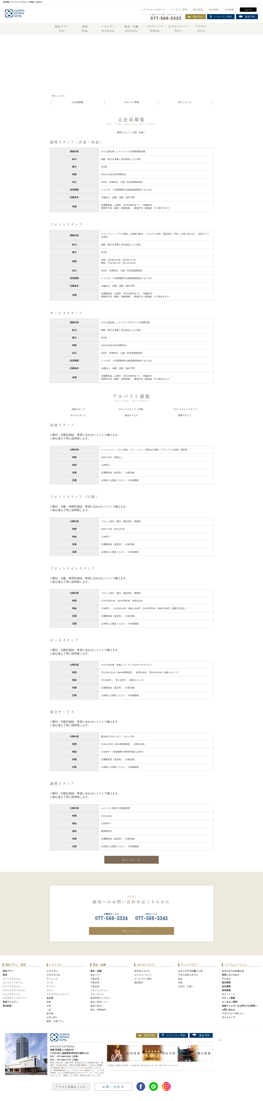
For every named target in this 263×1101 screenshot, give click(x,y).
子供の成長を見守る (188, 975)
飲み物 (50, 1013)
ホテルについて (177, 29)
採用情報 (213, 9)
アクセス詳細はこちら (70, 1086)
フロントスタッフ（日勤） (131, 409)
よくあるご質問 (179, 9)
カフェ (50, 990)
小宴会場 (94, 986)
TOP (53, 96)
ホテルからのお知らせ (153, 9)
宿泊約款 (7, 1005)
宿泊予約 (195, 16)
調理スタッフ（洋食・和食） (131, 132)
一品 (49, 1009)
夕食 (49, 1005)
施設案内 (138, 982)
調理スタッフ (184, 415)
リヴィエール (53, 975)
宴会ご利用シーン (99, 1002)
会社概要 (229, 9)
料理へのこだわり (231, 975)
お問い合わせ (228, 1009)
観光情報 (198, 9)
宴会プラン (95, 975)
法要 (180, 982)
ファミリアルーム (11, 986)
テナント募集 (228, 998)
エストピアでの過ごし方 (190, 971)
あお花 (50, 998)
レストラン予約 (173, 1035)
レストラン (108, 29)
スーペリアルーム (11, 978)
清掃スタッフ (78, 409)
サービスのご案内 (143, 978)
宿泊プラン (61, 29)
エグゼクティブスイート (15, 998)
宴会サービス (131, 415)
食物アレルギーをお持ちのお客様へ (239, 1005)
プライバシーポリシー (233, 1013)
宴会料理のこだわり (100, 998)
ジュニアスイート (11, 994)
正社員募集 (77, 102)
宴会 (180, 978)
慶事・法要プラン (55, 1021)
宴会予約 (201, 1035)
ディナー (51, 986)
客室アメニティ (10, 1002)
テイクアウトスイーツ (58, 994)
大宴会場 (94, 978)
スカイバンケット (99, 990)
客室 (84, 29)
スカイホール (97, 994)
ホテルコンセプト (143, 975)
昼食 (49, 1002)
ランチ (50, 982)
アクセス (201, 29)
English (248, 9)
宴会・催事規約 (98, 1009)
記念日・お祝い (186, 986)
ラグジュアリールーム (14, 990)
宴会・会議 (131, 29)
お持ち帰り (52, 1017)
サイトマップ (228, 1017)
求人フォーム (184, 102)
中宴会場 (94, 982)
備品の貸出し (97, 1005)
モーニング (52, 978)
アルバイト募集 (131, 102)
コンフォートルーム (13, 982)
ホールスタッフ (78, 415)
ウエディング (154, 29)
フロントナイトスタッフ (185, 409)
